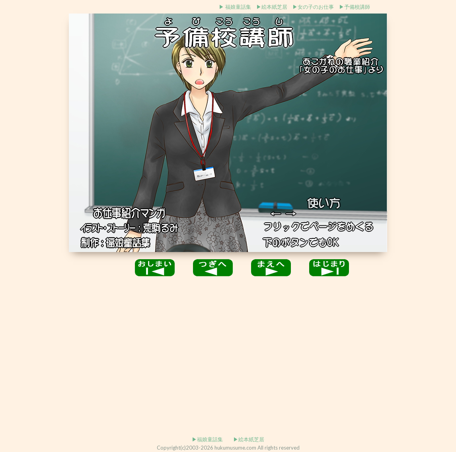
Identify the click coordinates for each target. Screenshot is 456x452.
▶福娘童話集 (207, 439)
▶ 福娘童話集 (235, 7)
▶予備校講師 (354, 7)
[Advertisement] (34, 134)
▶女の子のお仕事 (313, 7)
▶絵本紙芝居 (271, 7)
